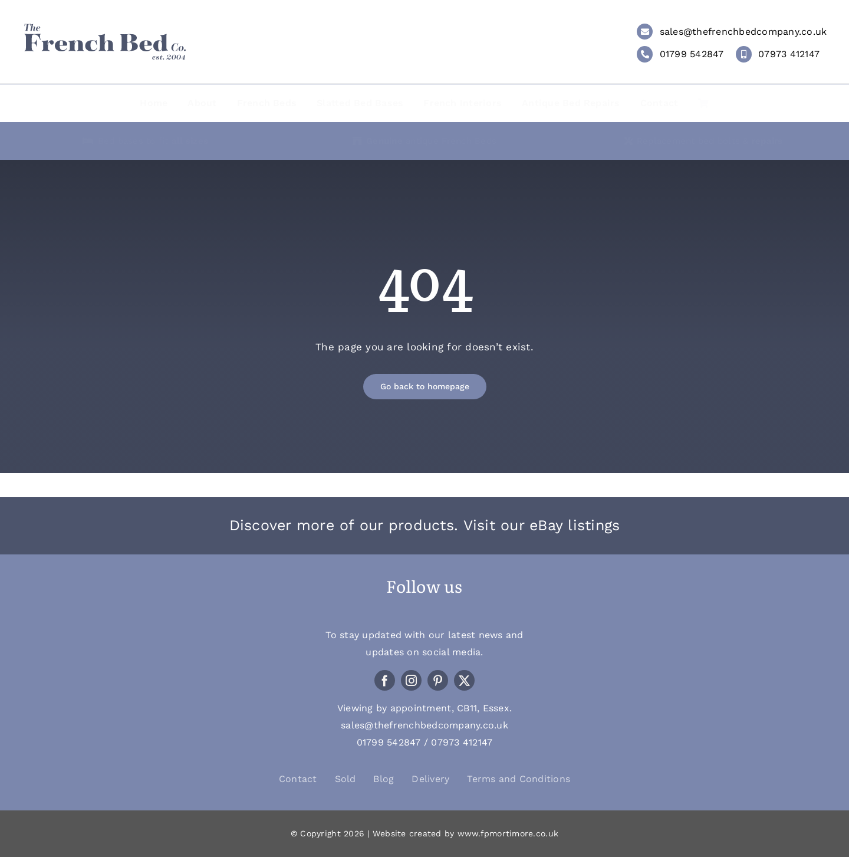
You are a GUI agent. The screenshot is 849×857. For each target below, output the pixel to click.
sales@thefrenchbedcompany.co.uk (743, 31)
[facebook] (384, 680)
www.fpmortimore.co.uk (508, 833)
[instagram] (411, 680)
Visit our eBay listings (541, 525)
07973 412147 (789, 54)
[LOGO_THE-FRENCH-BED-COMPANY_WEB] (104, 28)
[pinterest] (437, 680)
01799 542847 (692, 54)
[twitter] (464, 680)
